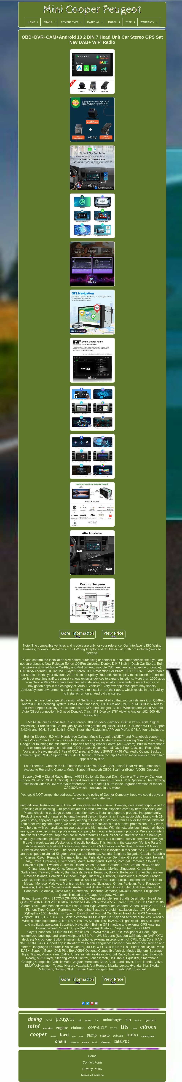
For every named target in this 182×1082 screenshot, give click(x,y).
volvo (113, 1028)
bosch (94, 1042)
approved (150, 1020)
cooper (38, 1034)
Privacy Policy (92, 1069)
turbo (132, 1034)
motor (138, 1020)
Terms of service (92, 1075)
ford (64, 1034)
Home (92, 1056)
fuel (128, 1020)
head (49, 1020)
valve (134, 1028)
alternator (105, 1042)
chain (60, 1041)
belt (79, 1020)
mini (34, 1026)
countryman (147, 1036)
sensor (105, 1035)
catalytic (121, 1041)
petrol (88, 1020)
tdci (97, 1020)
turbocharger (112, 1020)
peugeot (65, 1018)
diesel (81, 1037)
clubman (78, 1027)
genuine (48, 1028)
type (74, 1036)
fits (124, 1027)
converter (97, 1027)
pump (92, 1035)
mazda (85, 1042)
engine (62, 1027)
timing (35, 1019)
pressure (74, 1042)
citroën (53, 1036)
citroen (148, 1026)
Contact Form (92, 1062)
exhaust (118, 1035)
